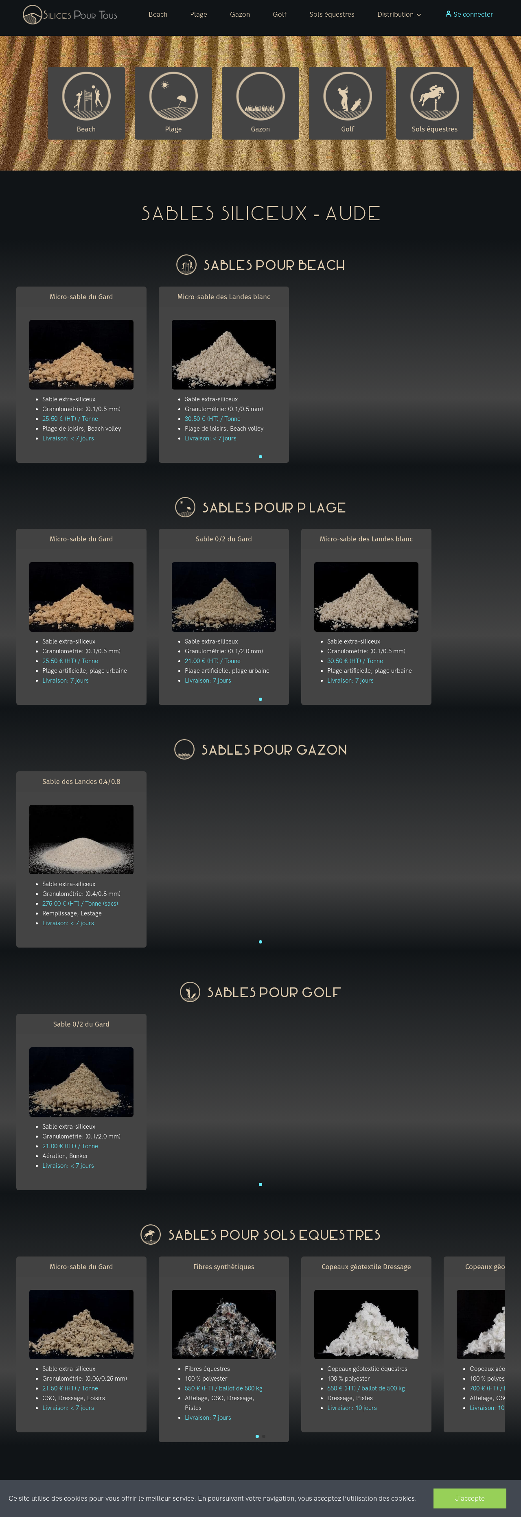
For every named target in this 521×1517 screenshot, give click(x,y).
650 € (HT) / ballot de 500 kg (366, 1388)
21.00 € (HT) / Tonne (213, 661)
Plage (198, 14)
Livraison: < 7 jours (68, 438)
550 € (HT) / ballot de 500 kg (224, 1388)
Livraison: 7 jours (65, 680)
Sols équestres (332, 14)
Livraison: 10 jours (352, 1408)
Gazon (240, 14)
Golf (280, 14)
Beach (158, 14)
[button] (400, 15)
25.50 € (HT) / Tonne (70, 418)
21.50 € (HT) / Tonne (70, 1388)
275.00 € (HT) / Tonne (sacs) (80, 903)
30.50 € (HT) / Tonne (213, 418)
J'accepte (470, 1498)
